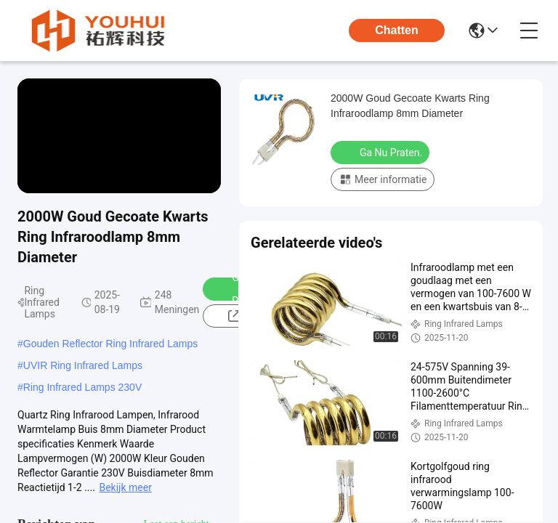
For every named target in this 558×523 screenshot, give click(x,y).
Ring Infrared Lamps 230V (82, 387)
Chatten (396, 30)
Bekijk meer (125, 487)
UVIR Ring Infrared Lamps (82, 365)
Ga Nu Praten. (381, 152)
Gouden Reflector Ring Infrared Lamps (110, 343)
